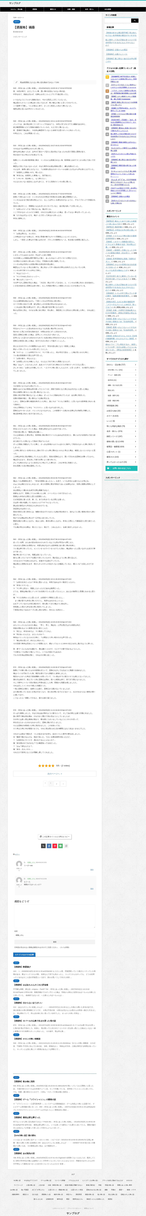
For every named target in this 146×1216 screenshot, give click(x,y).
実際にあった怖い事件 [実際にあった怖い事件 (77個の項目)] (124, 1181)
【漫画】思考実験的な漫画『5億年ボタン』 (121, 251)
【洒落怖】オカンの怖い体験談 (25, 1035)
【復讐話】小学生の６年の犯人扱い (118, 225)
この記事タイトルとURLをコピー (55, 834)
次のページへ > (55, 773)
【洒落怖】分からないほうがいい (26, 999)
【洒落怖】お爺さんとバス (115, 51)
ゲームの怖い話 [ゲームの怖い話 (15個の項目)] (46, 1176)
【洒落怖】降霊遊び (21, 963)
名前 (16, 927)
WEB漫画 (108, 9)
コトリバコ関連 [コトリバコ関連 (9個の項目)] (60, 1176)
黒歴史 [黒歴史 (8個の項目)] (110, 1195)
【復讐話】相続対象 (113, 221)
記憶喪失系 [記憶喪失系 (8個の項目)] (49, 1195)
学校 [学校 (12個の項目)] (99, 1181)
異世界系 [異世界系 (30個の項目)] (79, 1190)
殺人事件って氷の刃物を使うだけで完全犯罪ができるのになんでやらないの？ (121, 41)
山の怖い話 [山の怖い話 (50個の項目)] (14, 1185)
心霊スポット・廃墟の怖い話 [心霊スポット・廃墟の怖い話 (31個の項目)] (58, 1185)
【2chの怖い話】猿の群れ (23, 1131)
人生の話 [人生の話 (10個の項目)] (42, 1181)
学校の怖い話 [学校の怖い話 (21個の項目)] (109, 1181)
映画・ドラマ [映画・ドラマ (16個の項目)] (131, 1185)
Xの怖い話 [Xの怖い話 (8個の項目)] (17, 1176)
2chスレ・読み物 (16, 9)
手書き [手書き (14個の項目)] (113, 1185)
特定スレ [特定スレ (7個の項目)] (69, 1190)
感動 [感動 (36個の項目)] (106, 1185)
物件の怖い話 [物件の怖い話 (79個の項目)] (58, 1190)
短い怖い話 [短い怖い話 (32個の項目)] (101, 1190)
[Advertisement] (32, 55)
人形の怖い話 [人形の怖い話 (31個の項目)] (30, 1181)
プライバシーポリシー (74, 1205)
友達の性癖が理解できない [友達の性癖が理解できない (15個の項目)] (74, 1181)
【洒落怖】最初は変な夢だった (25, 1113)
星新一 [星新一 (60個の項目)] (121, 1185)
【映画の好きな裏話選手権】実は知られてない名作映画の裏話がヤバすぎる (121, 34)
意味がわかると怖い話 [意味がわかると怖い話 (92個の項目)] (93, 1185)
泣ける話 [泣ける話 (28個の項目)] (35, 1190)
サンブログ (15, 3)
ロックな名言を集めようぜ (115, 262)
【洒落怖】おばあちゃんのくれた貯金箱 (28, 981)
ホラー (17, 852)
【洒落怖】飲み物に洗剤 (22, 1077)
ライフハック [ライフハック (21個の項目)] (18, 1181)
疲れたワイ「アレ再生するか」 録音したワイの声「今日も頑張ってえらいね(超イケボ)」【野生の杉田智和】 (121, 333)
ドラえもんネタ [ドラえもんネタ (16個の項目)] (74, 1176)
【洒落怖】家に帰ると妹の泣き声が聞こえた (121, 56)
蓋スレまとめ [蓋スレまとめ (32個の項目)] (38, 1195)
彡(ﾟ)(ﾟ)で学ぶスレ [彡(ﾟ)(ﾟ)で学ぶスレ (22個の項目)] (38, 1185)
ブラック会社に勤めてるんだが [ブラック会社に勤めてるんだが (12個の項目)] (112, 1176)
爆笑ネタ (53, 9)
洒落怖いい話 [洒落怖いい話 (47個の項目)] (46, 1190)
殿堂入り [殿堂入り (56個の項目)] (26, 1190)
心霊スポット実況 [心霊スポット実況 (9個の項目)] (77, 1185)
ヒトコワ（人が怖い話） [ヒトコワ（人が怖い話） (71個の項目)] (90, 1176)
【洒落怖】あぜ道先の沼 (22, 1149)
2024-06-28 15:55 (41, 859)
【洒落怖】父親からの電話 (115, 47)
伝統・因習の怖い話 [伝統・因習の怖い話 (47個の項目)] (54, 1181)
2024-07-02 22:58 (41, 875)
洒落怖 (35, 9)
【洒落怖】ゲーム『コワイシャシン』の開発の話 (32, 1095)
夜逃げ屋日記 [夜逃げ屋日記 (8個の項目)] (90, 1181)
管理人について (89, 1205)
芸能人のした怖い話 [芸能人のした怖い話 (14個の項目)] (127, 1190)
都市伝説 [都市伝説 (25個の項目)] (60, 1195)
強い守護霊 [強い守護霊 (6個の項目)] (25, 1185)
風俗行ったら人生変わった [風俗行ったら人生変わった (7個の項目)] (95, 1195)
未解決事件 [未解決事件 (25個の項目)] (15, 1190)
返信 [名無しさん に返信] (91, 866)
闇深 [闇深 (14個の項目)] (67, 1195)
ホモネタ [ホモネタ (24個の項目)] (129, 1176)
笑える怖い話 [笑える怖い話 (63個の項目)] (112, 1190)
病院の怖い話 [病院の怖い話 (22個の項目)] (89, 1190)
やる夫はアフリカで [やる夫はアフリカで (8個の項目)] (30, 1176)
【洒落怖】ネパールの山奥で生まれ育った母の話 (32, 1017)
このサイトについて (58, 1205)
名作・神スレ (89, 9)
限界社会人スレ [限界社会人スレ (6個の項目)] (78, 1195)
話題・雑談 (71, 9)
